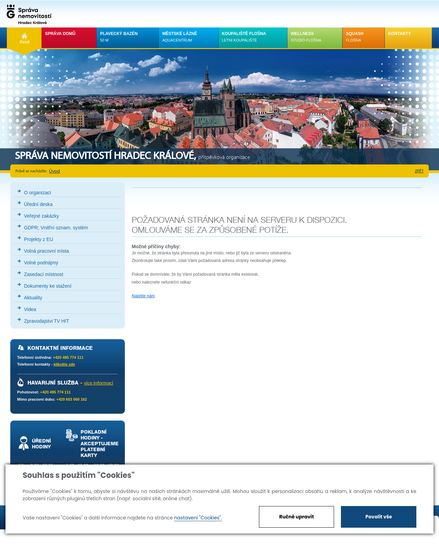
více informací (98, 383)
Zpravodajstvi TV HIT (46, 321)
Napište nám (143, 296)
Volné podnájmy (41, 262)
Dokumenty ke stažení (48, 286)
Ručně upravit (296, 516)
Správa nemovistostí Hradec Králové (27, 13)
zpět (419, 170)
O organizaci (37, 192)
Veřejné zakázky (41, 216)
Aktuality (33, 297)
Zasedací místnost (43, 274)
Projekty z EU (38, 239)
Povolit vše (378, 516)
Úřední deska (38, 204)
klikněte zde (64, 364)
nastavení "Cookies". (198, 517)
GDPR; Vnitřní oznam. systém (56, 227)
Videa (30, 309)
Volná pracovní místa (46, 251)
